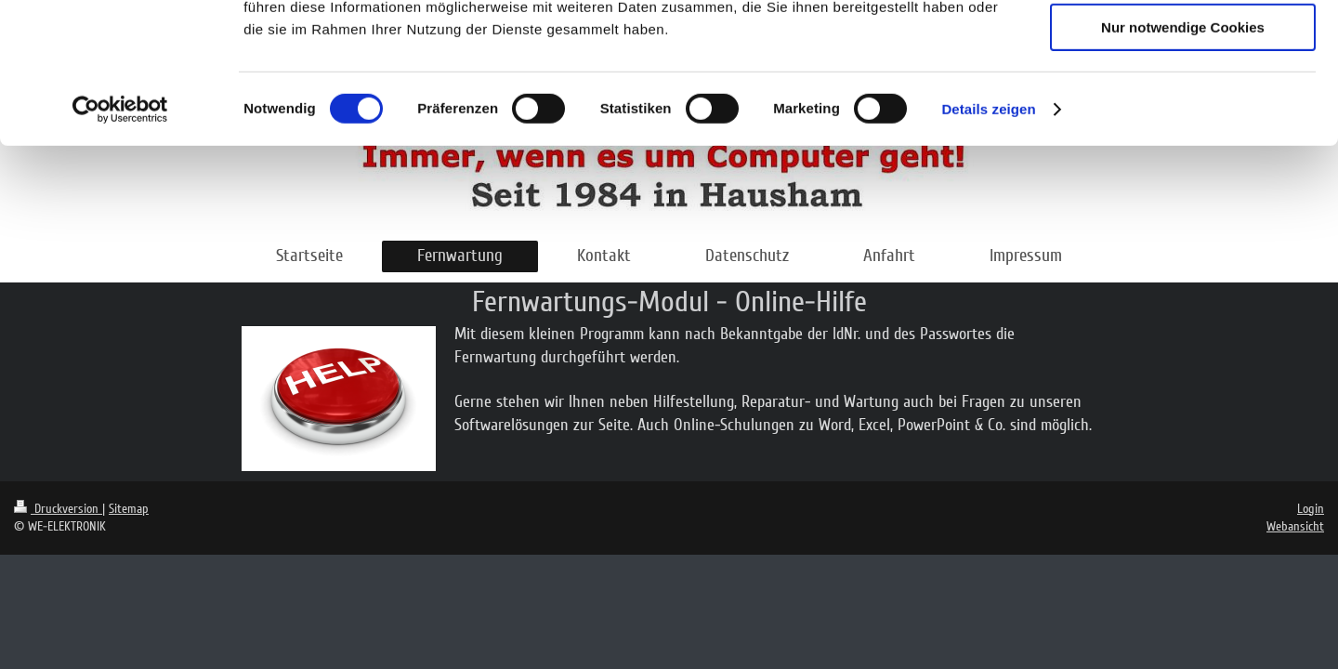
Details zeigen (988, 236)
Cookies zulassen (1182, 46)
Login (1310, 509)
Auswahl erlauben (1182, 101)
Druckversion (58, 509)
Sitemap (129, 509)
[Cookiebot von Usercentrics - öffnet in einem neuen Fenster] (120, 237)
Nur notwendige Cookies (1183, 155)
